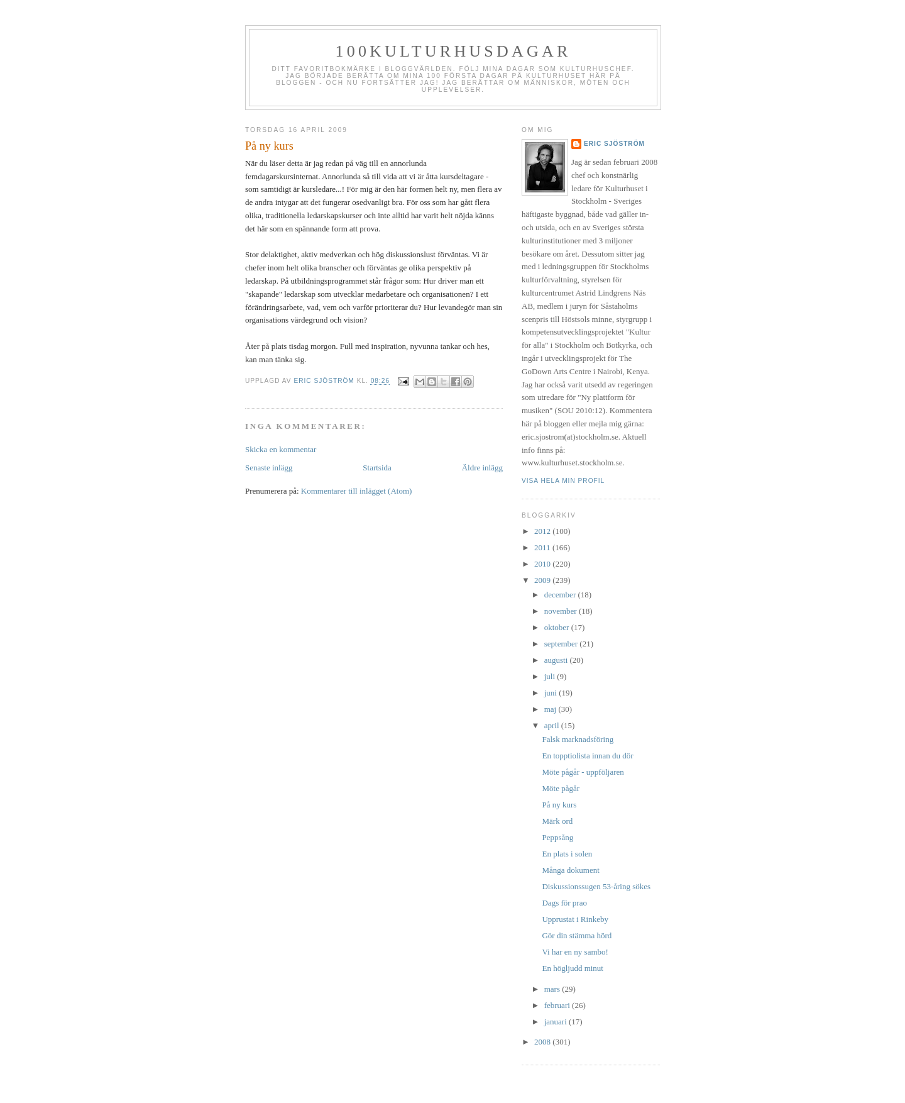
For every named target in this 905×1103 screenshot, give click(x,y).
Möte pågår (560, 788)
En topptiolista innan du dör (587, 755)
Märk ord (557, 821)
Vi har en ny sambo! (575, 951)
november (561, 611)
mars (553, 989)
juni (551, 692)
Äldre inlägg (482, 467)
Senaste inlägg (268, 467)
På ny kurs (559, 804)
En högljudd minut (572, 968)
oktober (557, 627)
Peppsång (557, 837)
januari (556, 1021)
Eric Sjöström (614, 143)
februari (558, 1005)
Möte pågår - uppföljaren (582, 772)
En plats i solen (567, 853)
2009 (543, 580)
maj (551, 709)
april (552, 725)
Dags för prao (564, 902)
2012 (543, 531)
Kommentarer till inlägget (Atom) (356, 491)
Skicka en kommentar (280, 449)
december (561, 594)
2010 (543, 563)
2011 (543, 547)
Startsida (377, 467)
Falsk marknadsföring (577, 739)
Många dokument (570, 870)
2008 (543, 1041)
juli (550, 676)
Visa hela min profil (563, 480)
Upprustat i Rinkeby (575, 919)
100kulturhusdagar (453, 51)
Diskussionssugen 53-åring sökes (596, 886)
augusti (557, 660)
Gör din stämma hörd (577, 935)
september (562, 643)
